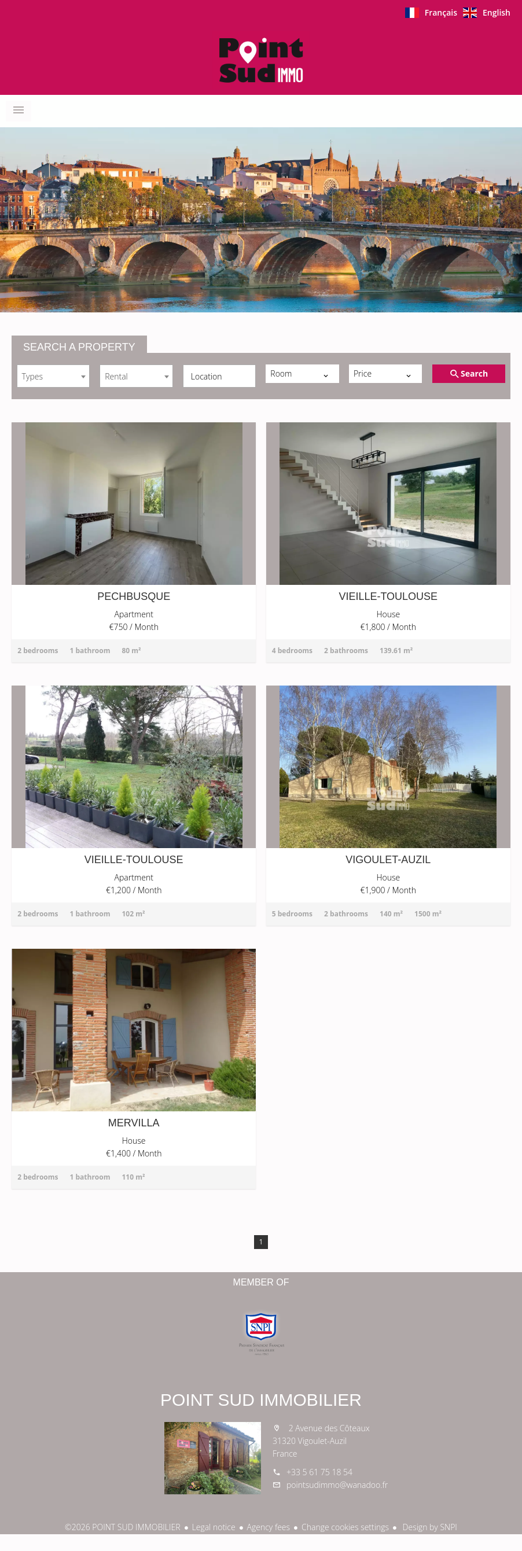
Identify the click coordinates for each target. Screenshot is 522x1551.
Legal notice (214, 1526)
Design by (428, 1526)
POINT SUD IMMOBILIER (261, 1399)
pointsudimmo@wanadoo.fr (337, 1484)
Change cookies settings (345, 1526)
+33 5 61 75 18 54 (319, 1472)
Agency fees (268, 1526)
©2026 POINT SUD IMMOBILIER (122, 1526)
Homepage (261, 60)
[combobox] (53, 376)
